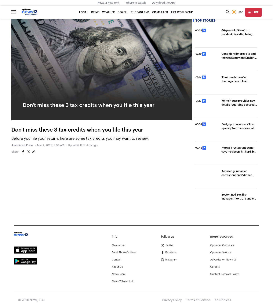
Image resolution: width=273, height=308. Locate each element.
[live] (253, 12)
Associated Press (22, 145)
